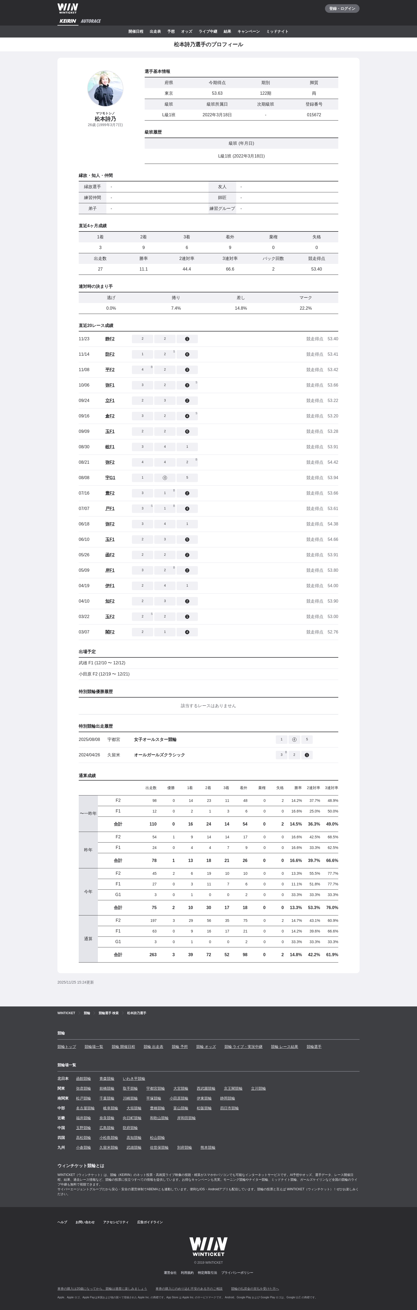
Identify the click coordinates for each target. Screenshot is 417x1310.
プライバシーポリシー (237, 1273)
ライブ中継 (208, 31)
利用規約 (187, 1273)
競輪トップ (66, 1046)
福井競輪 (83, 1118)
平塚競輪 (153, 1098)
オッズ (186, 31)
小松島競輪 (108, 1137)
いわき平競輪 (134, 1078)
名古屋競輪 (85, 1108)
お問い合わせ (85, 1222)
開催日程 (135, 31)
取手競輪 (130, 1088)
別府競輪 (184, 1147)
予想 (171, 31)
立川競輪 (258, 1088)
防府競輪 (130, 1128)
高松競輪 (83, 1137)
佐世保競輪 (159, 1147)
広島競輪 (106, 1128)
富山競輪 (180, 1108)
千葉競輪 (106, 1098)
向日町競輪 (132, 1118)
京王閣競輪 (233, 1088)
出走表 (155, 31)
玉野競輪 (83, 1128)
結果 (227, 31)
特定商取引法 (207, 1273)
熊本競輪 (208, 1147)
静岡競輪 (227, 1098)
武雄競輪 (134, 1147)
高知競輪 (134, 1137)
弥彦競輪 (83, 1088)
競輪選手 (314, 1046)
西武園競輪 (206, 1088)
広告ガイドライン (150, 1222)
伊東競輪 (204, 1098)
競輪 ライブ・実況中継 (243, 1046)
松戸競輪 (83, 1098)
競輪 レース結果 (284, 1046)
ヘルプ (62, 1222)
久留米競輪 (108, 1147)
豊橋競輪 (157, 1108)
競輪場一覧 (94, 1046)
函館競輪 (83, 1078)
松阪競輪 (204, 1108)
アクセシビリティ (116, 1222)
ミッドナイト (277, 31)
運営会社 (170, 1273)
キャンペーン (248, 31)
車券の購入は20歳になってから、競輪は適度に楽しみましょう (102, 1289)
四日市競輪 (229, 1108)
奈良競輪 (106, 1118)
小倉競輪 (83, 1147)
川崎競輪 (130, 1098)
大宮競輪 (180, 1088)
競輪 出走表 (153, 1046)
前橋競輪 (106, 1088)
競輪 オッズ (206, 1046)
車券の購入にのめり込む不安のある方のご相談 (189, 1289)
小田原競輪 (179, 1098)
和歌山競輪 (159, 1118)
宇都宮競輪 (155, 1088)
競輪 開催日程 (123, 1046)
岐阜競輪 (110, 1108)
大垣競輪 (134, 1108)
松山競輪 (157, 1137)
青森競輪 (106, 1078)
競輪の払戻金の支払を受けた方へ (255, 1289)
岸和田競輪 (186, 1118)
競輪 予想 (180, 1046)
